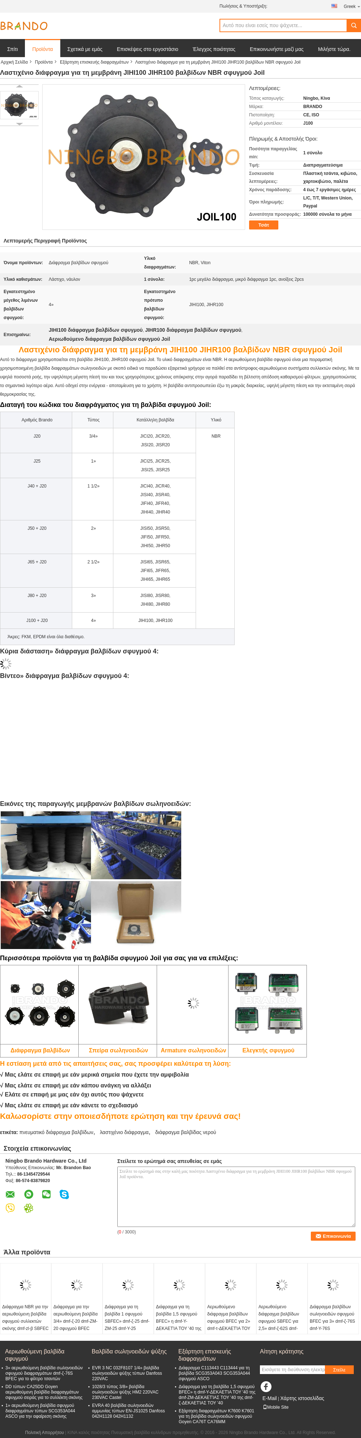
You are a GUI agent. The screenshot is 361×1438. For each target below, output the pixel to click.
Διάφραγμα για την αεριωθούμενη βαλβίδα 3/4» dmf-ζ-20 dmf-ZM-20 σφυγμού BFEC (75, 1317)
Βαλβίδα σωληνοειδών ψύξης (129, 1351)
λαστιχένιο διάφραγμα (124, 1132)
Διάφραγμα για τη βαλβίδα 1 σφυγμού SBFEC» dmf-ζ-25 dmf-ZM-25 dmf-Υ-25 (127, 1317)
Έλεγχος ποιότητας (214, 49)
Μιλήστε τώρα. (334, 49)
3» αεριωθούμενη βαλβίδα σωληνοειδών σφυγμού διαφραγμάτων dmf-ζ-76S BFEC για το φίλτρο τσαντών (44, 1373)
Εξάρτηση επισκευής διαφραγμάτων (94, 62)
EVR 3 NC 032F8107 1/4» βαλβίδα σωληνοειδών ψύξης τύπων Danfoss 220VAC (127, 1373)
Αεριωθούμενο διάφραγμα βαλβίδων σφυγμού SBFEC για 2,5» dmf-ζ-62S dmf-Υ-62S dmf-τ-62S (278, 1321)
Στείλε (339, 1370)
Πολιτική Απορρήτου (44, 1432)
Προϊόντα (42, 49)
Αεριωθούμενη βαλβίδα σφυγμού (35, 1355)
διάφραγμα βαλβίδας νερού (185, 1132)
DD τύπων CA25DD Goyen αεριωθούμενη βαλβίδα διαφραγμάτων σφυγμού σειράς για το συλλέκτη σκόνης (44, 1392)
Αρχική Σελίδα (14, 62)
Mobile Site (275, 1407)
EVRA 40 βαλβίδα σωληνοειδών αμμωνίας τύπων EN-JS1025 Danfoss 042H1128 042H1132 (128, 1411)
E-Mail (269, 1398)
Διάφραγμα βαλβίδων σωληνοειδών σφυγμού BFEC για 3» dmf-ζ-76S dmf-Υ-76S (332, 1317)
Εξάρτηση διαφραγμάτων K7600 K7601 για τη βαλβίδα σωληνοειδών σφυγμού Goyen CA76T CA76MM (216, 1416)
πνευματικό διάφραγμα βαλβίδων (56, 1132)
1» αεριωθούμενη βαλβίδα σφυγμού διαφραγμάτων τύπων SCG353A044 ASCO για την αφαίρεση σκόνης (40, 1411)
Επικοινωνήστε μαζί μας (277, 49)
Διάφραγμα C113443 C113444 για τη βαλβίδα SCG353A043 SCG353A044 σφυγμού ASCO (214, 1373)
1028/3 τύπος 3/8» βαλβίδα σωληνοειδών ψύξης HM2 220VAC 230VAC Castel (125, 1392)
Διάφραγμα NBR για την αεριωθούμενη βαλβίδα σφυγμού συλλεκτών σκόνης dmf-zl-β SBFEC (25, 1317)
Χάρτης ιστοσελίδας (302, 1398)
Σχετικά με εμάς (85, 49)
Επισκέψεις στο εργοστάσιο (147, 49)
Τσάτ (263, 225)
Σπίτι (12, 49)
